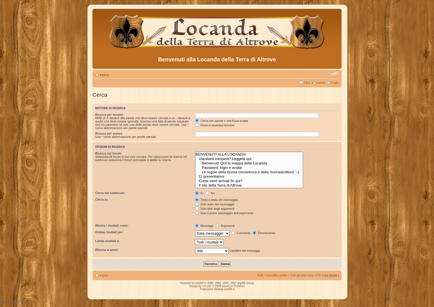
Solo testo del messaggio (214, 204)
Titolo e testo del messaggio (216, 199)
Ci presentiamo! (249, 176)
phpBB (199, 283)
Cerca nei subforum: (110, 193)
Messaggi (204, 225)
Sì (199, 193)
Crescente (240, 233)
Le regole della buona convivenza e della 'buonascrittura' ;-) (249, 172)
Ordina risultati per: (109, 232)
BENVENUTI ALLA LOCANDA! (249, 154)
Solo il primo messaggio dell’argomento (224, 213)
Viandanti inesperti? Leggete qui (249, 159)
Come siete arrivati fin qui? (249, 181)
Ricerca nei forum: (108, 153)
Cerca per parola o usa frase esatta (221, 120)
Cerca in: (101, 199)
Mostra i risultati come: (111, 225)
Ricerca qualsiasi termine (214, 125)
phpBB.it (229, 289)
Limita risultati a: (107, 241)
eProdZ (206, 286)
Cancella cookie (276, 275)
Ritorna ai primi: (106, 249)
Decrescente (264, 233)
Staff (260, 275)
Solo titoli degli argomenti (214, 208)
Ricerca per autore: (109, 133)
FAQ (307, 82)
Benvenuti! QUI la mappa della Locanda (249, 163)
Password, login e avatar (249, 168)
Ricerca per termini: (109, 114)
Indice (104, 75)
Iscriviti (320, 82)
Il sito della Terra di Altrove (249, 185)
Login (335, 82)
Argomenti (225, 225)
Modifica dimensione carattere (335, 73)
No (210, 193)
